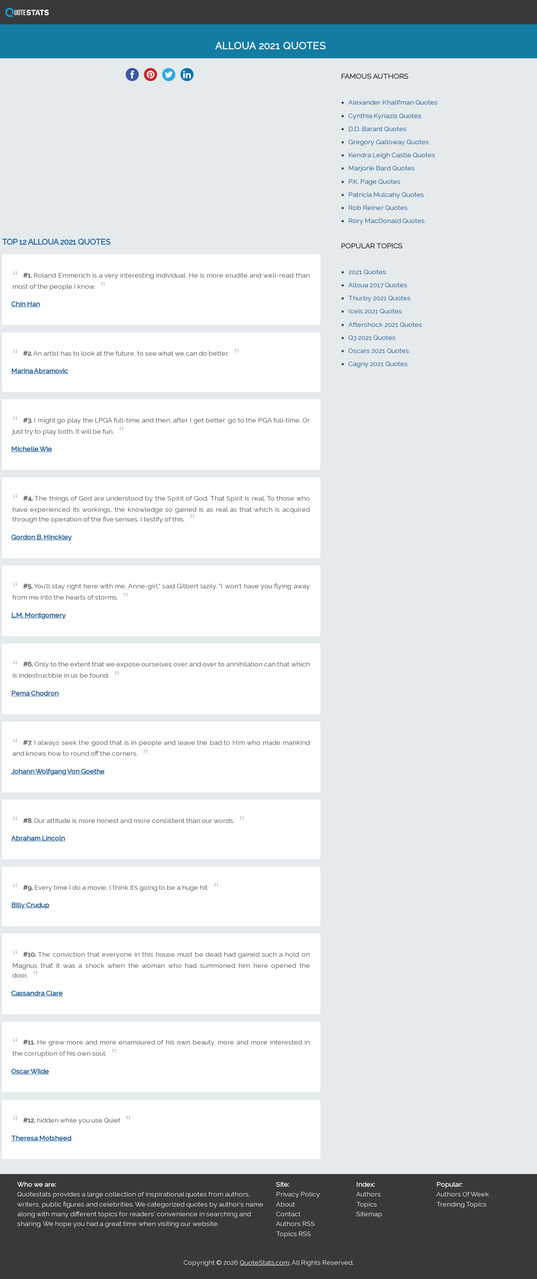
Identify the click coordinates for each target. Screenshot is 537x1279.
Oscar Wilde (30, 1071)
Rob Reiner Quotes (378, 207)
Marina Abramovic (39, 371)
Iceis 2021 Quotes (375, 311)
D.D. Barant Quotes (377, 129)
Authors (368, 1194)
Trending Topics (461, 1204)
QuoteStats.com (264, 1262)
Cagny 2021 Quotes (378, 364)
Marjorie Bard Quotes (381, 168)
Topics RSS (293, 1234)
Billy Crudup (30, 905)
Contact (288, 1214)
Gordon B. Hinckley (41, 537)
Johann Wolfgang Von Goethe (57, 771)
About (285, 1204)
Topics (366, 1204)
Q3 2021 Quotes (372, 337)
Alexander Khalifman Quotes (393, 102)
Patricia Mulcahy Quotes (386, 194)
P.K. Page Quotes (374, 181)
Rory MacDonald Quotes (386, 220)
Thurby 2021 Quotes (379, 298)
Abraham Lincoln (38, 838)
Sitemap (369, 1214)
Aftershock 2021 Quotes (385, 324)
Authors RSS (295, 1223)
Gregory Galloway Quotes (388, 142)
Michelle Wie (31, 449)
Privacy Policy (298, 1194)
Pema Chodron (35, 693)
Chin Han (25, 304)
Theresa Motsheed (41, 1138)
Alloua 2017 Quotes (377, 285)
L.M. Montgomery (38, 615)
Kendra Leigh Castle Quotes (391, 155)
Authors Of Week (462, 1194)
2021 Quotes (367, 272)
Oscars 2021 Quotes (378, 350)
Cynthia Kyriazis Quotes (384, 116)
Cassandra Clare (37, 993)
